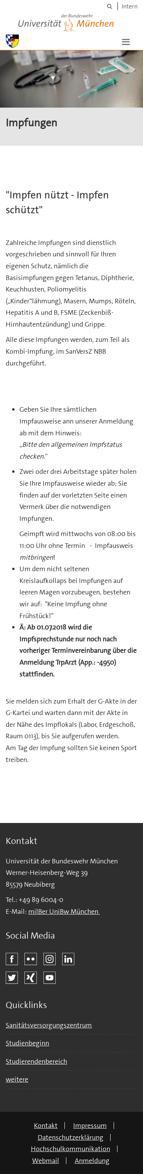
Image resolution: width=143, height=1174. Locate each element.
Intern (130, 6)
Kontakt (46, 1125)
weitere (17, 1079)
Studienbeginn (27, 1043)
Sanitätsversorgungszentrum (49, 1025)
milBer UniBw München (64, 911)
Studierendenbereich (36, 1061)
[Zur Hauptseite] (12, 41)
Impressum (90, 1125)
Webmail (45, 1160)
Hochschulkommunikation (70, 1148)
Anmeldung (92, 1160)
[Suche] (109, 6)
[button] (125, 41)
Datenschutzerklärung (70, 1137)
